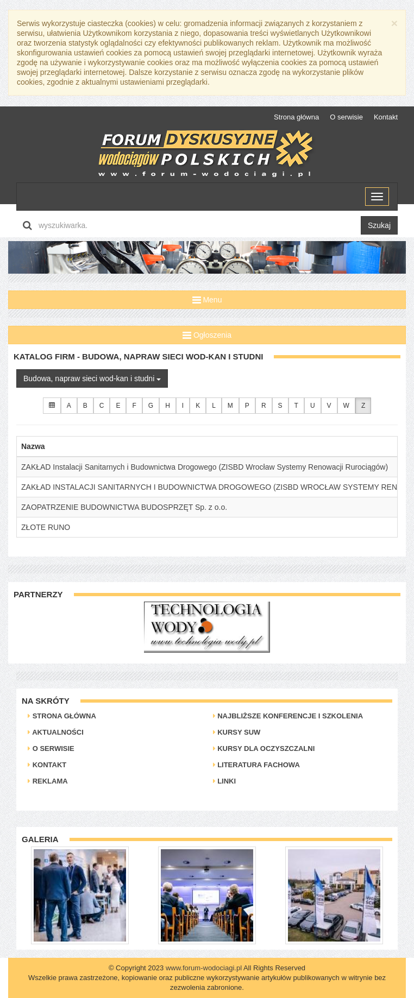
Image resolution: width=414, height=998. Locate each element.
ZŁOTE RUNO (45, 527)
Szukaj (379, 225)
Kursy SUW (237, 732)
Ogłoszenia (207, 335)
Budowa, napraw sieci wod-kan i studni (92, 378)
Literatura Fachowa (256, 765)
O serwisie (346, 117)
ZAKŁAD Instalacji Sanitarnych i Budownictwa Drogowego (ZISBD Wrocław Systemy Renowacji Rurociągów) (204, 467)
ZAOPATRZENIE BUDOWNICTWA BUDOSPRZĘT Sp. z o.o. (124, 507)
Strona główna (296, 117)
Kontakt (386, 117)
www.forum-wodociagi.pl (204, 968)
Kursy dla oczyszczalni (264, 748)
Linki (224, 781)
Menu (207, 299)
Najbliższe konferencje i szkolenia (288, 716)
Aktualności (56, 732)
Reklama (48, 781)
